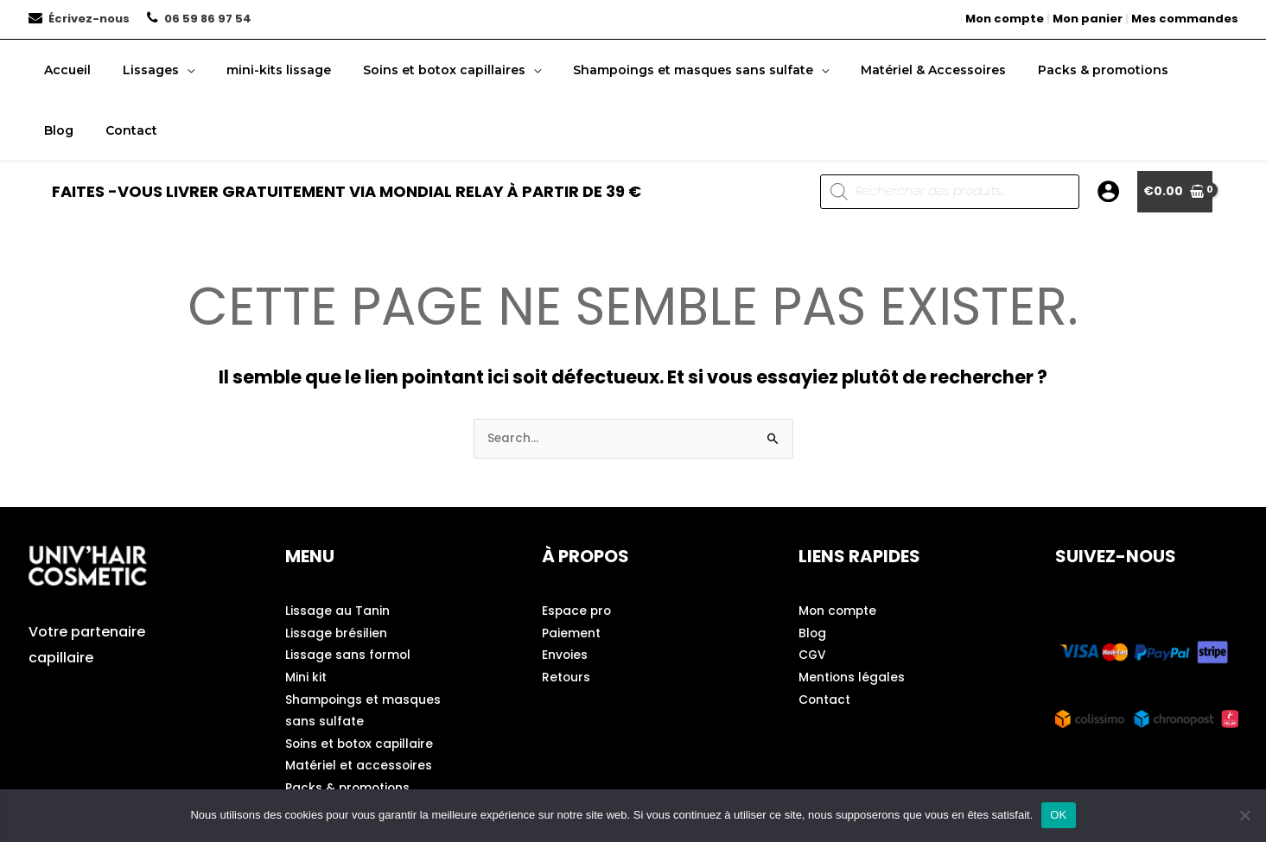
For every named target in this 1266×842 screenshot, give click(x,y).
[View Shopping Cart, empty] (1174, 192)
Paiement (571, 634)
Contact (824, 702)
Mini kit (306, 679)
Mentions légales (852, 679)
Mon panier (1088, 18)
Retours (566, 679)
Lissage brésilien (336, 634)
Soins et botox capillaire (361, 747)
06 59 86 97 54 (207, 18)
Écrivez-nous (89, 18)
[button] (175, 70)
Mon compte (1004, 18)
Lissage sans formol (348, 657)
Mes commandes (1184, 18)
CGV (812, 657)
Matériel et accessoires (359, 769)
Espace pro (578, 612)
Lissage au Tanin (337, 612)
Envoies (565, 657)
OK (1058, 814)
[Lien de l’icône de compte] (1108, 191)
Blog (812, 634)
